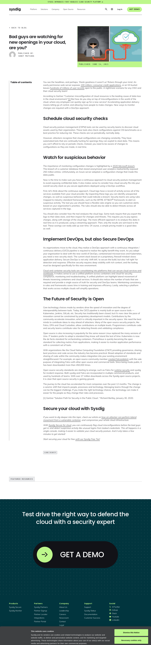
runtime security (122, 370)
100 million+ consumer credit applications (101, 85)
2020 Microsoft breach (124, 166)
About (80, 631)
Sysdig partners (41, 607)
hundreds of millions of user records (67, 88)
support (87, 607)
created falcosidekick (118, 359)
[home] (15, 9)
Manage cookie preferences (42, 640)
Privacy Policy (63, 631)
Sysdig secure (15, 607)
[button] (33, 9)
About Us (63, 607)
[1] (69, 99)
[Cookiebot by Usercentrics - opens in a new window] (15, 640)
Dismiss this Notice (131, 615)
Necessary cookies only (131, 622)
